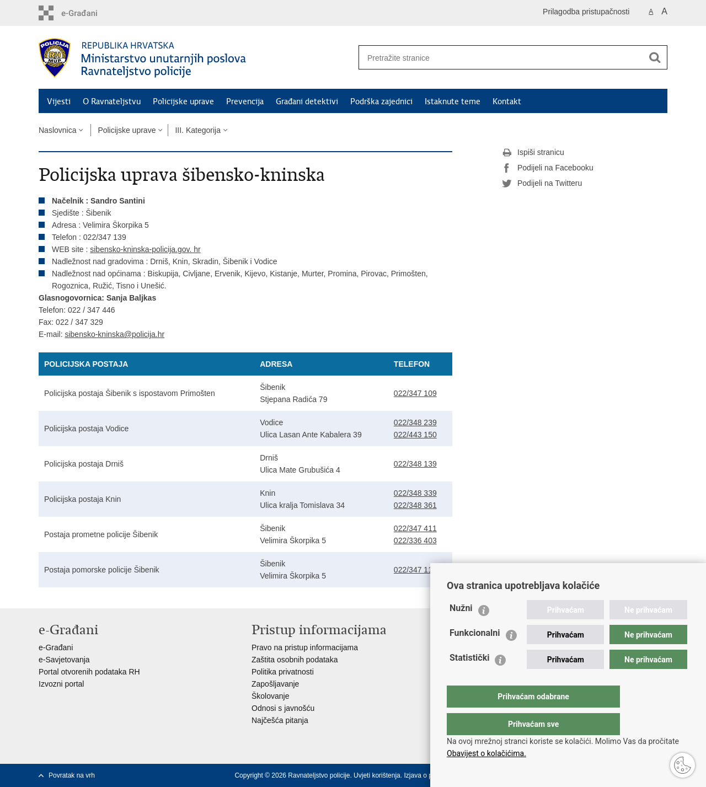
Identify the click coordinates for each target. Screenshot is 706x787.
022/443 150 (415, 434)
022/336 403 (415, 540)
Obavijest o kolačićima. (486, 753)
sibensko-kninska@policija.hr (114, 334)
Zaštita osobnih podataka (295, 659)
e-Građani (56, 647)
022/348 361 (415, 505)
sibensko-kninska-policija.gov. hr (145, 249)
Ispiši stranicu (533, 153)
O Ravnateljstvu (112, 101)
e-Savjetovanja (64, 659)
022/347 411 (415, 528)
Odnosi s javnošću (283, 708)
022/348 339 (415, 493)
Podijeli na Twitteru (542, 184)
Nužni (461, 630)
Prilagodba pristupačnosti (586, 11)
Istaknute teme (452, 101)
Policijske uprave (183, 101)
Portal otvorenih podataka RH (89, 671)
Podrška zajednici (381, 101)
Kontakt (507, 101)
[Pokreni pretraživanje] (654, 57)
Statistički (469, 679)
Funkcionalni (475, 655)
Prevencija (245, 101)
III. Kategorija (198, 130)
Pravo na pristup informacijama (305, 647)
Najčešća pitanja (280, 720)
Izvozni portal (61, 683)
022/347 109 (415, 393)
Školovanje (271, 696)
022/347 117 (415, 569)
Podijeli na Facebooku (547, 168)
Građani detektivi (307, 101)
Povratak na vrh (72, 775)
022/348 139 (415, 463)
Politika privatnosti (283, 671)
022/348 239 (415, 422)
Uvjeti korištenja (377, 775)
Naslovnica (57, 130)
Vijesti (59, 101)
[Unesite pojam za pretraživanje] (497, 58)
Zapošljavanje (275, 683)
